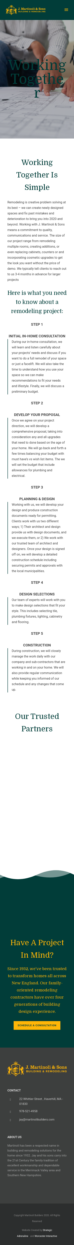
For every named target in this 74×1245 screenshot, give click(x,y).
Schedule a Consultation (37, 1025)
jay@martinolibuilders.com (36, 1119)
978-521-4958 (28, 1111)
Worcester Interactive (46, 1236)
